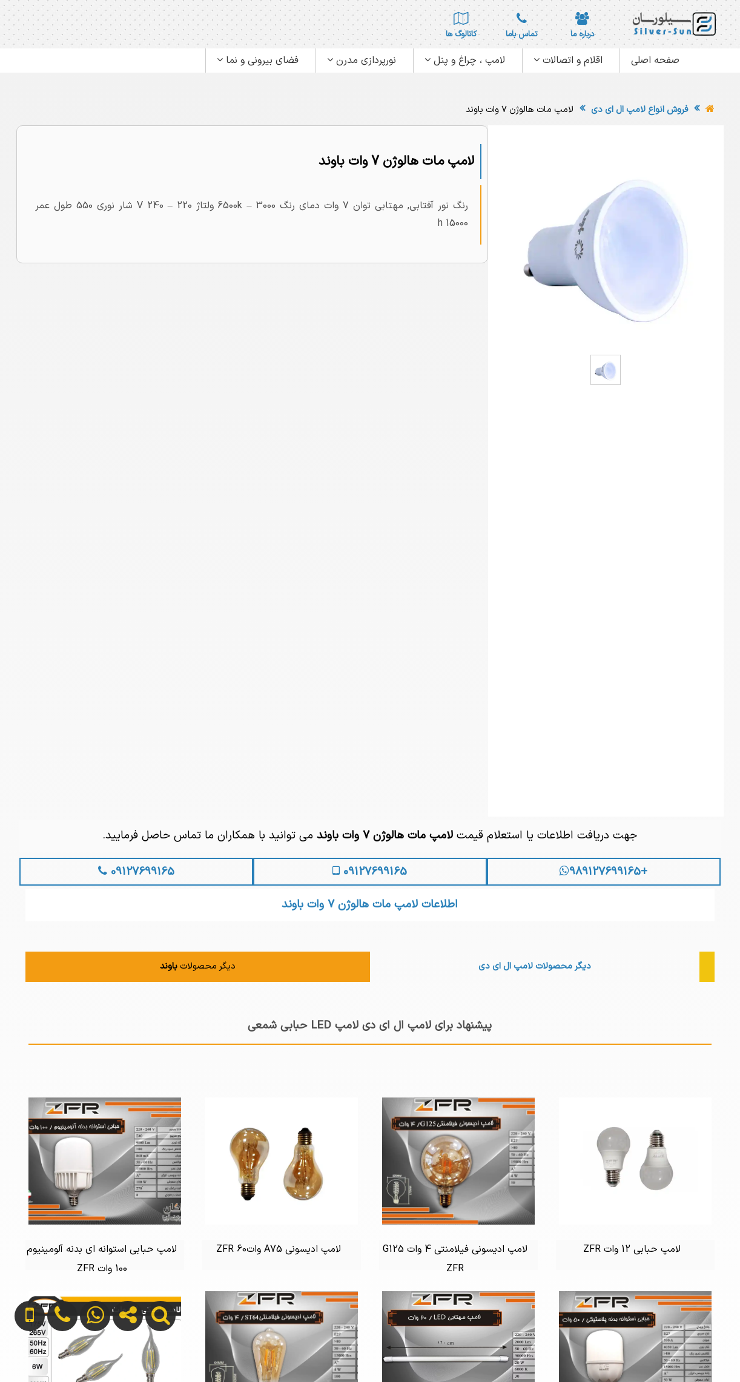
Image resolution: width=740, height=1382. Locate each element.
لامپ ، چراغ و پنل (465, 60)
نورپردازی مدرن (361, 60)
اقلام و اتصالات (568, 60)
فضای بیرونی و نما (258, 60)
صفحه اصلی (655, 60)
